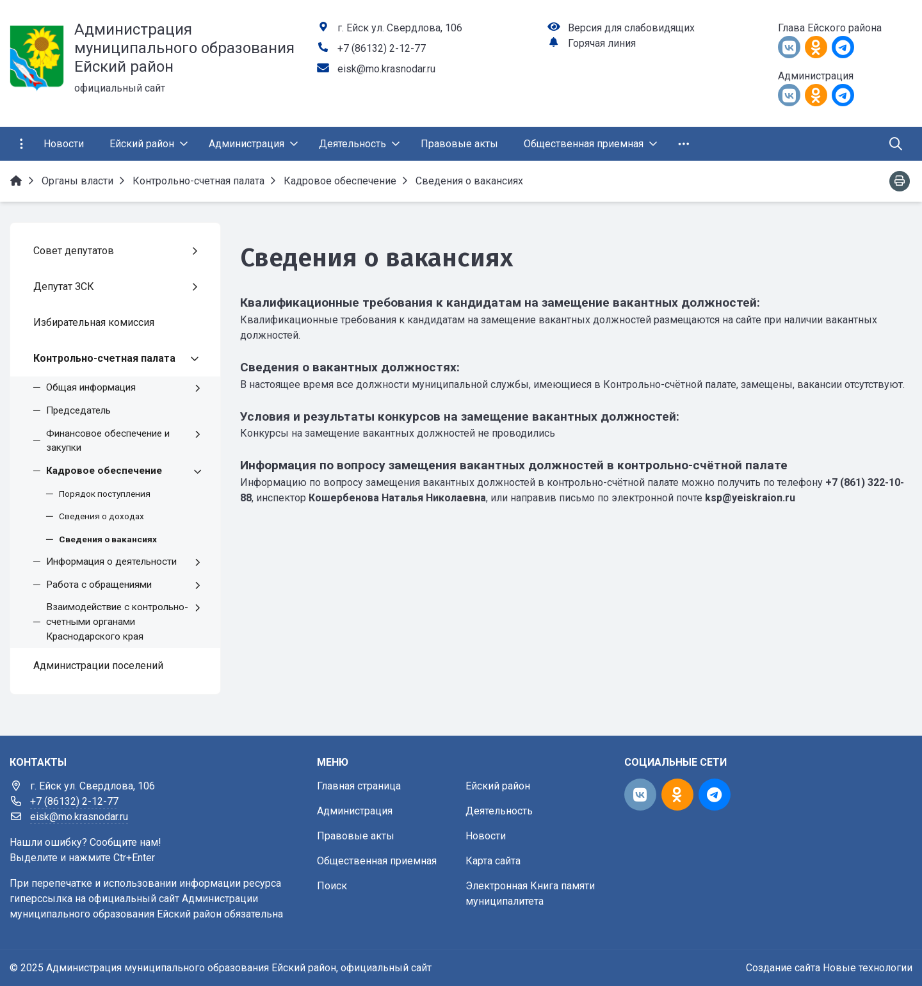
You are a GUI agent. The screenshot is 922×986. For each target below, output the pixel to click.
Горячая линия (602, 43)
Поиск (332, 886)
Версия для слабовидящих (631, 28)
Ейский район (497, 786)
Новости (485, 836)
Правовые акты (355, 836)
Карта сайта (493, 861)
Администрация (354, 811)
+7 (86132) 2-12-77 (381, 48)
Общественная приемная (377, 861)
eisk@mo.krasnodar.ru (386, 69)
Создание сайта (783, 968)
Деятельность (499, 811)
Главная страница (359, 786)
